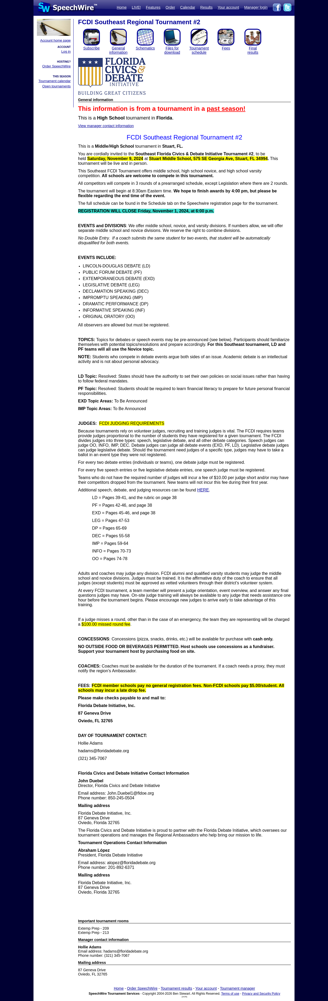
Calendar (187, 7)
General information (118, 50)
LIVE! (136, 7)
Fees (226, 48)
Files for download (172, 50)
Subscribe (91, 48)
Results (206, 7)
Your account (228, 7)
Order (170, 7)
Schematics (145, 48)
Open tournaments (56, 86)
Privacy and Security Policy (261, 993)
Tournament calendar (54, 81)
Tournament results (176, 988)
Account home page (55, 40)
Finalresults (252, 50)
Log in (66, 51)
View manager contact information (106, 126)
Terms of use (230, 993)
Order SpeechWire (56, 66)
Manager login (256, 7)
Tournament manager (237, 988)
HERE (203, 490)
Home (122, 7)
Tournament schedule (199, 50)
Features (153, 7)
